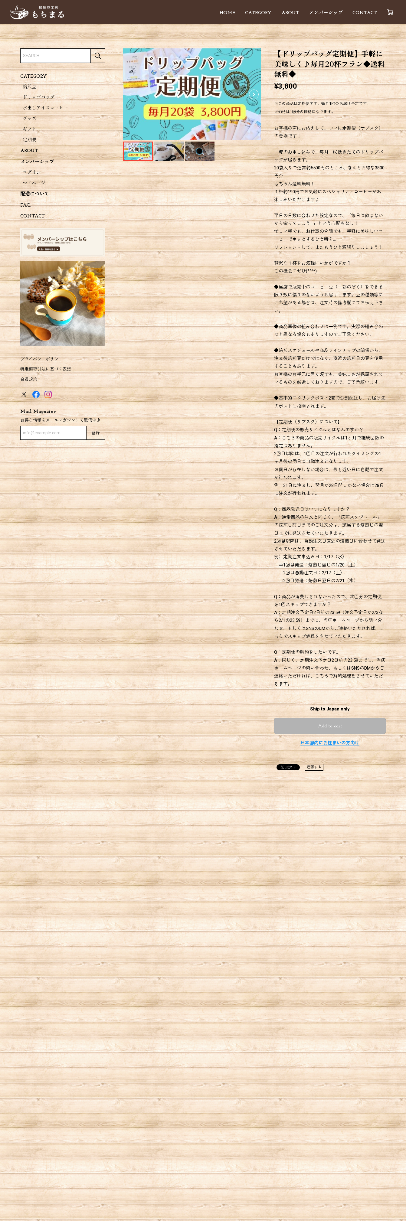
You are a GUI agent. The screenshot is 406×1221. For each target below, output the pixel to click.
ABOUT (290, 13)
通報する (314, 767)
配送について (34, 194)
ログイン (32, 173)
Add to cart (330, 726)
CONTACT (364, 13)
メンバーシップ (326, 13)
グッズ (29, 119)
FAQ (25, 205)
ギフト (29, 129)
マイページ (34, 183)
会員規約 (28, 379)
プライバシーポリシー (41, 359)
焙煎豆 (29, 87)
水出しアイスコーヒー (45, 108)
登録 (95, 433)
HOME (227, 13)
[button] (254, 94)
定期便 (29, 140)
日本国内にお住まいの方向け (329, 743)
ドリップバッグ (38, 98)
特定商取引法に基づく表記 (45, 369)
